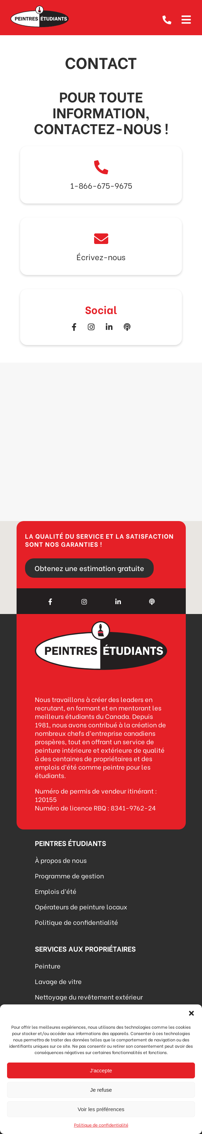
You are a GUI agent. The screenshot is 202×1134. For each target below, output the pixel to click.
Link (101, 174)
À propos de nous (61, 860)
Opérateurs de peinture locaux (81, 906)
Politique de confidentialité (101, 1125)
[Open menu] (186, 18)
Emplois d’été (55, 891)
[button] (191, 1013)
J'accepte (101, 1070)
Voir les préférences (101, 1109)
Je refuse (101, 1090)
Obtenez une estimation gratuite (89, 568)
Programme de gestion (69, 875)
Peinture (48, 965)
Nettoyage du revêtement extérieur (89, 996)
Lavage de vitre (58, 981)
